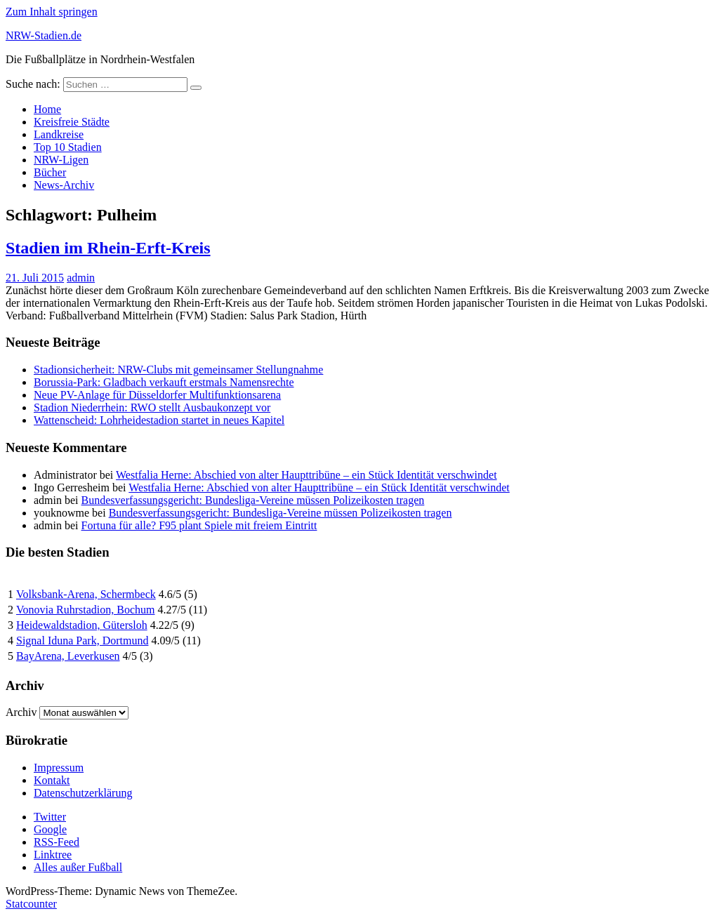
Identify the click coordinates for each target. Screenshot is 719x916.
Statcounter (31, 904)
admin (81, 278)
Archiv (21, 712)
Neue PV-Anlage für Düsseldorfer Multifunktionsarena (157, 395)
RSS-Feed (56, 842)
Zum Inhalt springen (52, 12)
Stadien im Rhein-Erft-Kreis (108, 248)
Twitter (50, 817)
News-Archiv (64, 185)
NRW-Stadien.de (43, 35)
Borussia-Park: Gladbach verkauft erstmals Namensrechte (164, 382)
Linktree (53, 855)
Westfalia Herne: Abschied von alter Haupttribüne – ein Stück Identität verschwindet (306, 475)
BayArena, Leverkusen (68, 656)
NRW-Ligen (61, 160)
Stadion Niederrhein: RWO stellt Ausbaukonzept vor (152, 407)
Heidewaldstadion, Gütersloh (81, 625)
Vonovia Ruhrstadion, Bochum (85, 610)
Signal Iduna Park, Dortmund (82, 640)
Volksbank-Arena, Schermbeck (86, 594)
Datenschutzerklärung (83, 793)
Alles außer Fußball (78, 867)
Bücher (50, 172)
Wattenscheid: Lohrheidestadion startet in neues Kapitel (159, 420)
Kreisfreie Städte (72, 122)
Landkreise (59, 134)
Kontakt (52, 780)
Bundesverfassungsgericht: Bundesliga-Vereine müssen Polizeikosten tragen (253, 500)
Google (50, 829)
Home (47, 109)
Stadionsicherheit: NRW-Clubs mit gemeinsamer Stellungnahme (178, 370)
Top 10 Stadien (68, 147)
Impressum (59, 768)
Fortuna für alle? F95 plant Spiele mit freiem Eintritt (199, 525)
